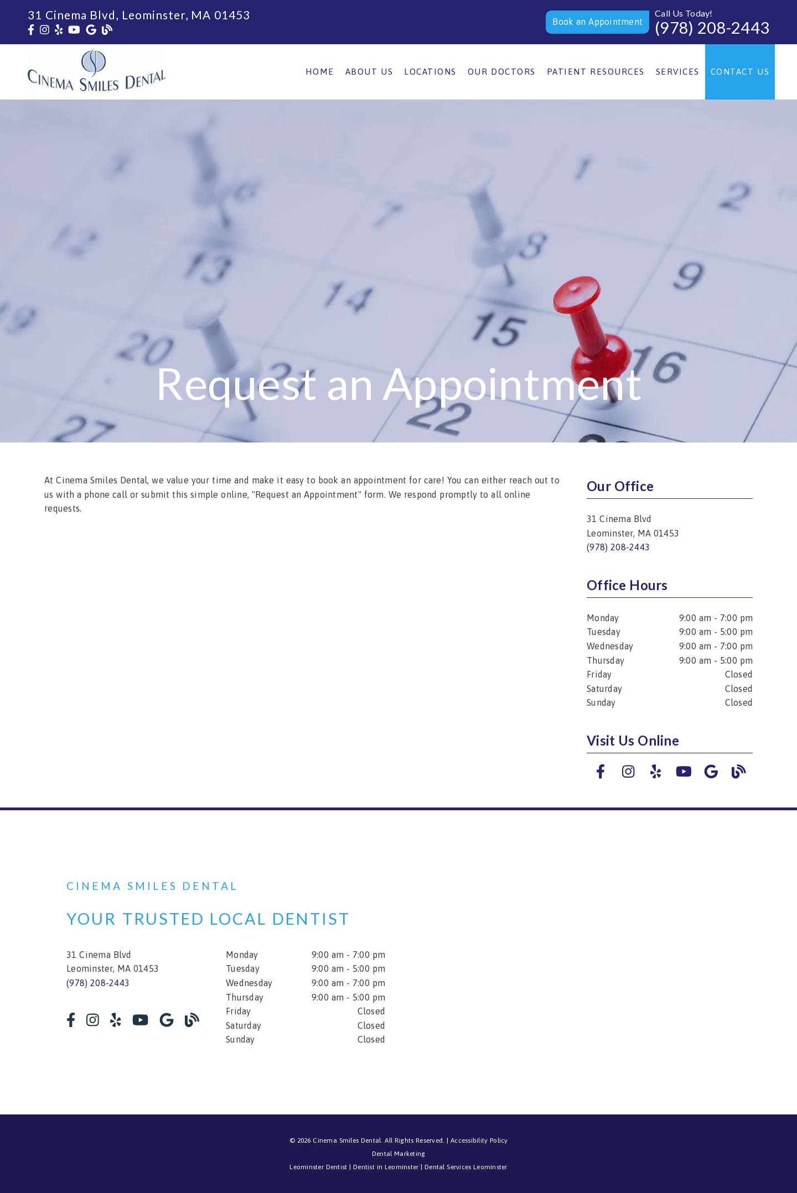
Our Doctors (502, 71)
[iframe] (598, 962)
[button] (597, 22)
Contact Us (740, 71)
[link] (31, 30)
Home (320, 71)
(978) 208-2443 (712, 27)
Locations (430, 71)
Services (678, 71)
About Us (369, 71)
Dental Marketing (399, 1154)
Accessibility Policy (479, 1140)
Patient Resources (596, 71)
